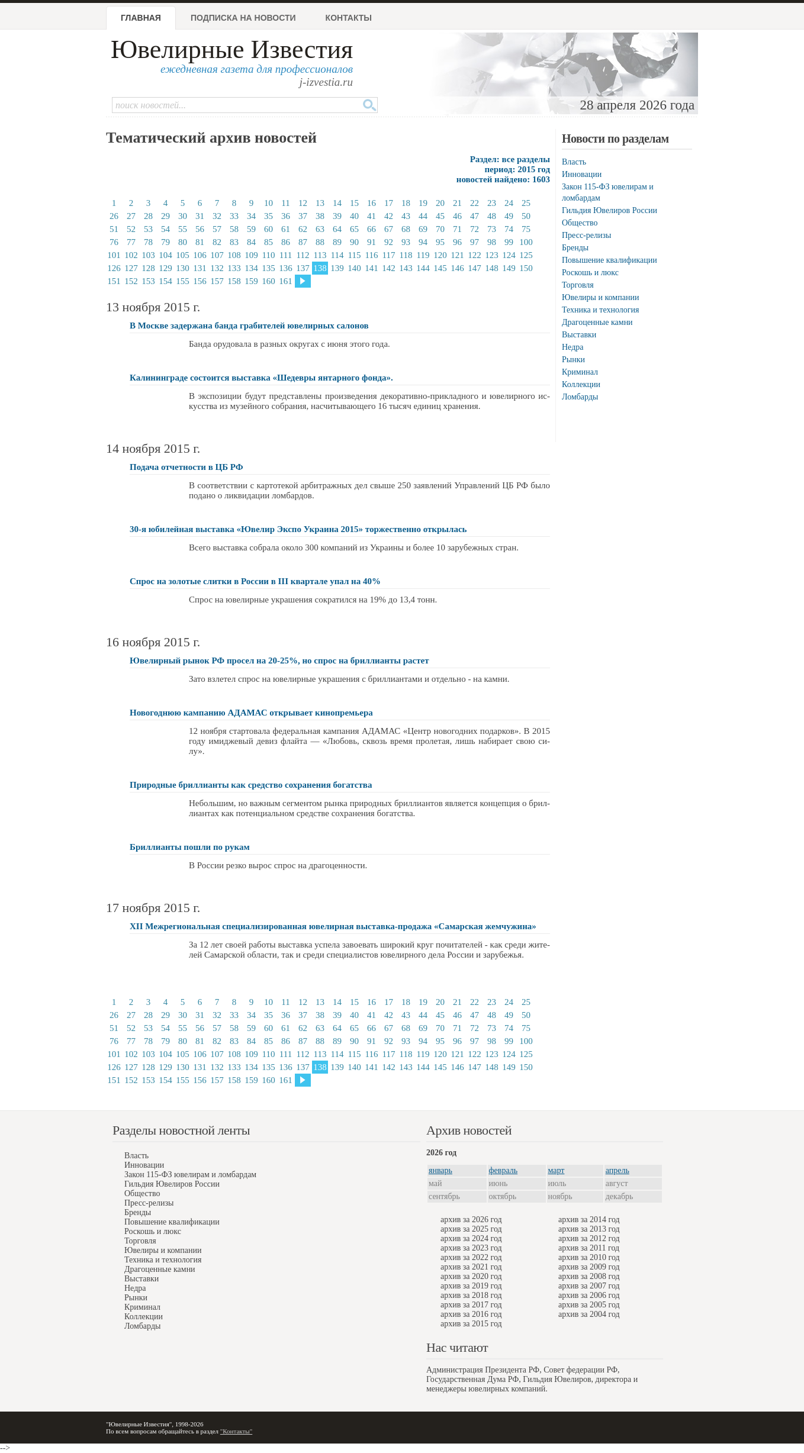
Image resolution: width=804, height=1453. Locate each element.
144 (423, 268)
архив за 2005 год (589, 1304)
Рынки (573, 359)
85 (268, 242)
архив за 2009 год (589, 1266)
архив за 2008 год (589, 1276)
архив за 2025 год (471, 1229)
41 (371, 216)
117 (388, 255)
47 (474, 216)
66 (371, 229)
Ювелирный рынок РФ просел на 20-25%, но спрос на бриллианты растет (279, 660)
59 (251, 229)
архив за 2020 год (471, 1276)
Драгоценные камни (597, 322)
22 (474, 203)
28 (148, 216)
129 (165, 268)
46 (457, 216)
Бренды (575, 247)
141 (371, 268)
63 (320, 229)
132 (217, 268)
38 (320, 216)
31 (199, 216)
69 (423, 229)
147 (474, 268)
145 (440, 268)
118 (406, 255)
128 (148, 268)
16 (371, 203)
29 (165, 216)
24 (508, 203)
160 (268, 281)
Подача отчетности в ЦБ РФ (186, 467)
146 (457, 268)
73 (491, 229)
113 (320, 255)
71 (457, 229)
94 (423, 242)
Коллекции (581, 384)
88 (320, 242)
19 (423, 203)
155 (182, 281)
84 (251, 242)
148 (492, 268)
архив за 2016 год (471, 1314)
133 (234, 268)
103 (148, 255)
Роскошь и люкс (590, 272)
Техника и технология (600, 309)
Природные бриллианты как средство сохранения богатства (251, 785)
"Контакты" (236, 1431)
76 (114, 242)
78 (148, 242)
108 (234, 255)
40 (354, 216)
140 (354, 268)
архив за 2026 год (471, 1219)
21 (457, 203)
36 (285, 216)
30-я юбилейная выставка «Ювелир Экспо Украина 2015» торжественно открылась (298, 529)
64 (337, 229)
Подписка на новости (243, 17)
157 (217, 281)
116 (371, 255)
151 (114, 281)
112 (303, 255)
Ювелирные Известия (232, 49)
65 (354, 229)
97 (474, 242)
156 (200, 281)
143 (406, 268)
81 (199, 242)
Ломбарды (580, 396)
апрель (617, 1170)
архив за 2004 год (589, 1314)
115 (354, 255)
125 (526, 255)
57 (217, 229)
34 (251, 216)
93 (405, 242)
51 (114, 229)
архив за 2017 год (471, 1304)
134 (251, 268)
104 (165, 255)
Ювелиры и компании (600, 297)
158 (234, 281)
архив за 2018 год (471, 1295)
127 (131, 268)
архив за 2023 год (471, 1247)
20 (440, 203)
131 (200, 268)
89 (337, 242)
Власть (574, 161)
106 (200, 255)
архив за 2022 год (471, 1257)
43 (405, 216)
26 (114, 216)
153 (148, 281)
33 (234, 216)
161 (285, 281)
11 (285, 203)
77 (131, 242)
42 (388, 216)
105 (182, 255)
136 (285, 268)
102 (131, 255)
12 (302, 203)
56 (199, 229)
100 (526, 242)
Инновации (582, 174)
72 (474, 229)
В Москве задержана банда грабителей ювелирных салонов (249, 325)
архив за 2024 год (471, 1238)
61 (285, 229)
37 (302, 216)
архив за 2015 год (471, 1323)
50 (526, 216)
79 (165, 242)
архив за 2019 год (471, 1285)
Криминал (580, 372)
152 (131, 281)
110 (268, 255)
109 (251, 255)
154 (165, 281)
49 (508, 216)
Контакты (349, 17)
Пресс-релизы (586, 235)
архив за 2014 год (589, 1219)
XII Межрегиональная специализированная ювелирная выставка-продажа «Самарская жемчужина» (333, 926)
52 (131, 229)
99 (508, 242)
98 (491, 242)
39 (337, 216)
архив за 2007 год (589, 1285)
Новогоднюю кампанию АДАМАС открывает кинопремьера (251, 712)
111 (285, 255)
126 (114, 268)
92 (388, 242)
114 (337, 255)
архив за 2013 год (589, 1229)
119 (423, 255)
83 (234, 242)
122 (474, 255)
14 (337, 203)
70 (440, 229)
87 (302, 242)
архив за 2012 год (589, 1238)
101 (114, 255)
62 (302, 229)
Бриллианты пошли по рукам (190, 847)
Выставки (579, 334)
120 (440, 255)
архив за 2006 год (589, 1295)
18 (405, 203)
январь (440, 1170)
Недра (572, 347)
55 (182, 229)
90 (354, 242)
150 (526, 268)
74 (508, 229)
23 (491, 203)
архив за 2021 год (471, 1266)
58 (234, 229)
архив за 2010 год (589, 1257)
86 (285, 242)
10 (268, 203)
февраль (503, 1170)
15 (354, 203)
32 (217, 216)
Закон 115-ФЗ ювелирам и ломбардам (190, 1174)
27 (131, 216)
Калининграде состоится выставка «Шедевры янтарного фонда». (261, 377)
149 (509, 268)
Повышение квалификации (609, 260)
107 (217, 255)
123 (492, 255)
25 (526, 203)
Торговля (578, 285)
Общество (579, 222)
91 (371, 242)
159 (251, 281)
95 (440, 242)
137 (303, 268)
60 (268, 229)
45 (440, 216)
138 (320, 268)
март (556, 1170)
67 (388, 229)
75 (526, 229)
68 (405, 229)
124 (509, 255)
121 (457, 255)
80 (182, 242)
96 (457, 242)
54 (165, 229)
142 (388, 268)
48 (491, 216)
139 (337, 268)
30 (182, 216)
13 (320, 203)
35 (268, 216)
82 (217, 242)
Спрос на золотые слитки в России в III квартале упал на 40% (255, 581)
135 (268, 268)
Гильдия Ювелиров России (609, 210)
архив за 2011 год (588, 1247)
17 (388, 203)
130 (182, 268)
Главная (141, 17)
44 (423, 216)
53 (148, 229)
